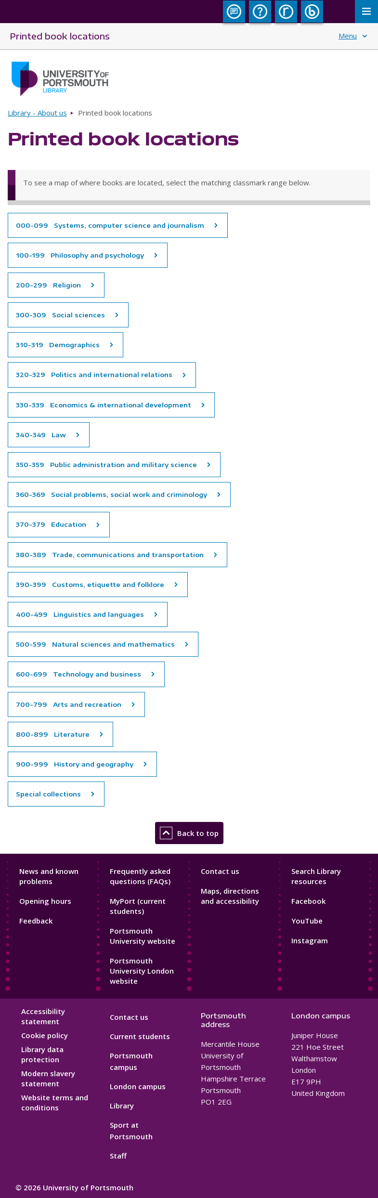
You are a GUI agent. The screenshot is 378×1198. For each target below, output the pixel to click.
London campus (138, 1086)
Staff (118, 1155)
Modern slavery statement (48, 1078)
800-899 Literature (53, 734)
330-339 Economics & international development (103, 405)
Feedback (35, 920)
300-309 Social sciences (60, 315)
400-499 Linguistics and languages (80, 614)
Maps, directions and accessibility (230, 896)
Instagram (309, 940)
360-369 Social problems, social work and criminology (111, 494)
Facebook (308, 901)
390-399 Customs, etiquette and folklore (90, 584)
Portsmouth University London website (142, 971)
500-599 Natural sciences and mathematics (95, 644)
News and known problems (48, 876)
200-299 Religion (48, 285)
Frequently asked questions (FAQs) (140, 876)
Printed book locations (60, 35)
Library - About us (37, 112)
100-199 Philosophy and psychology (80, 255)
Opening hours (45, 901)
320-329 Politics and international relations (94, 374)
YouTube (307, 920)
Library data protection (42, 1054)
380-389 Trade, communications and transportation (110, 555)
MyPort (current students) (138, 906)
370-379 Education (51, 524)
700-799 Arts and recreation (68, 704)
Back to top (189, 833)
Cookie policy (44, 1035)
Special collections (48, 794)
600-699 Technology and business (78, 674)
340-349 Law (41, 435)
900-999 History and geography (74, 764)
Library (122, 1105)
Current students (140, 1036)
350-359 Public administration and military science (106, 465)
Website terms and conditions (54, 1102)
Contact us (220, 871)
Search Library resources (316, 876)
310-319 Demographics (58, 345)
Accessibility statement (43, 1016)
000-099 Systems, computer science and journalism (110, 225)
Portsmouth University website (142, 936)
